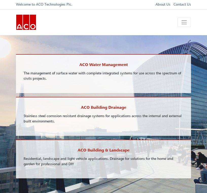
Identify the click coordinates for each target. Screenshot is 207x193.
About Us (163, 4)
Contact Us (182, 4)
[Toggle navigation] (184, 22)
